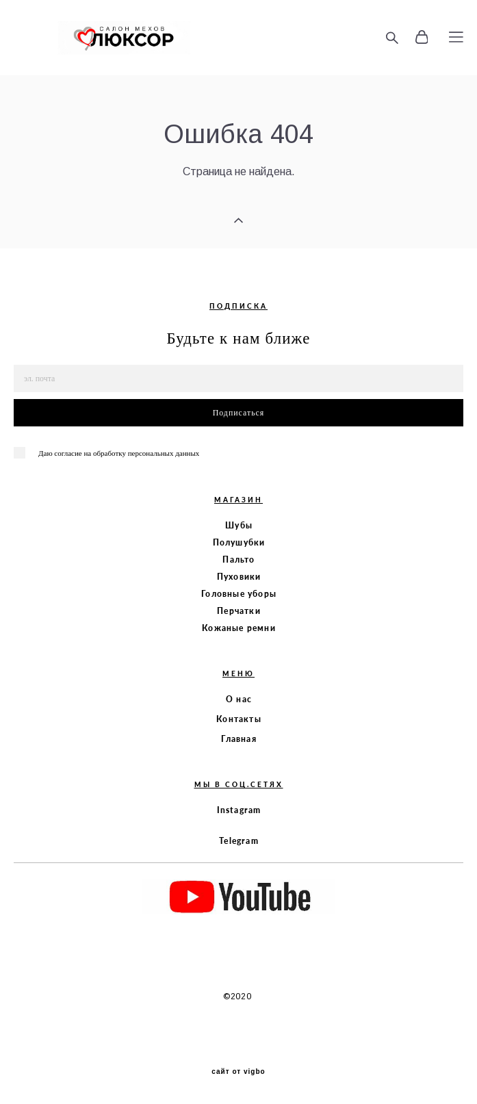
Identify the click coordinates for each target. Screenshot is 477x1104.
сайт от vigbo (238, 1071)
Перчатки (239, 611)
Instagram (239, 810)
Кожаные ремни (239, 628)
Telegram (239, 841)
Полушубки (239, 542)
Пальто (238, 559)
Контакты (238, 719)
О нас (239, 699)
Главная (238, 739)
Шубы (239, 525)
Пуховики (239, 577)
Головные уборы (238, 594)
